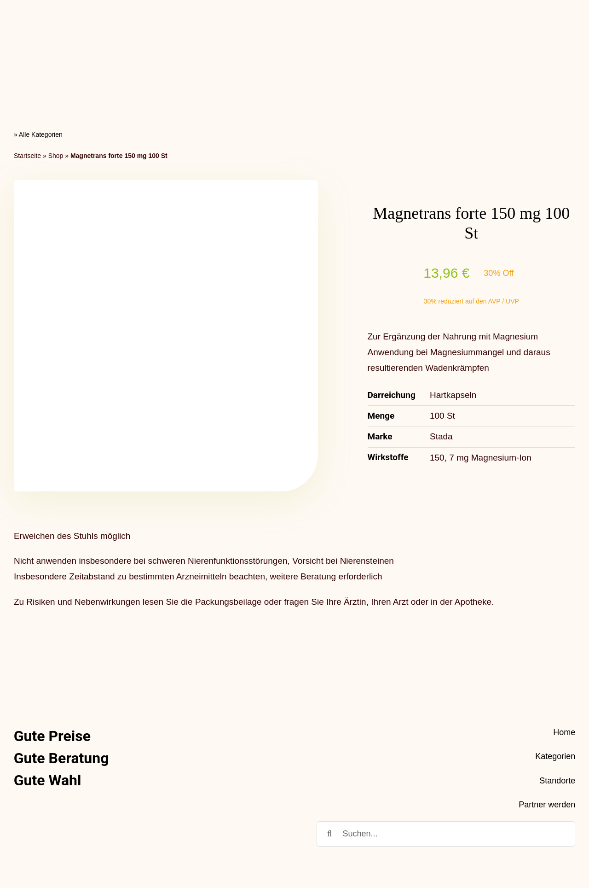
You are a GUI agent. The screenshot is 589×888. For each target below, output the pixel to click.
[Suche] (329, 756)
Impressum (553, 845)
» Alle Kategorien (38, 57)
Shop (56, 78)
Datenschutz (500, 845)
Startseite (27, 78)
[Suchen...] (446, 756)
